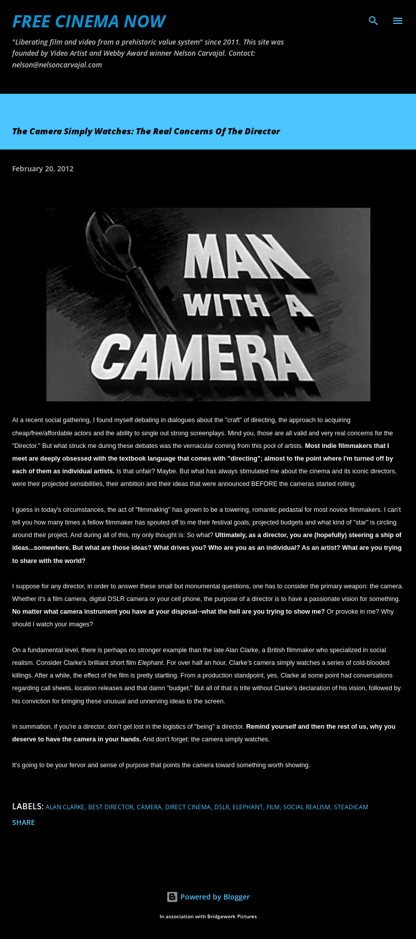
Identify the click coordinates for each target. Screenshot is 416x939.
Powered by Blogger (208, 897)
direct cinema (188, 807)
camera (149, 807)
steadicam (351, 807)
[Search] (373, 18)
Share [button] (23, 822)
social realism (306, 807)
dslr (221, 807)
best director (110, 807)
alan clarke (65, 807)
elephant (248, 807)
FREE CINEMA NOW (88, 20)
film (273, 807)
